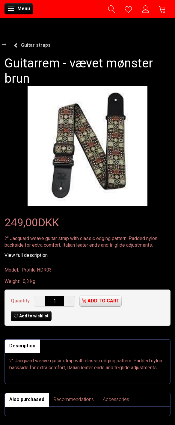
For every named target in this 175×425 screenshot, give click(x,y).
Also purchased (26, 399)
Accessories (116, 399)
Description (22, 346)
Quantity (21, 301)
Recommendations (73, 399)
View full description (26, 255)
